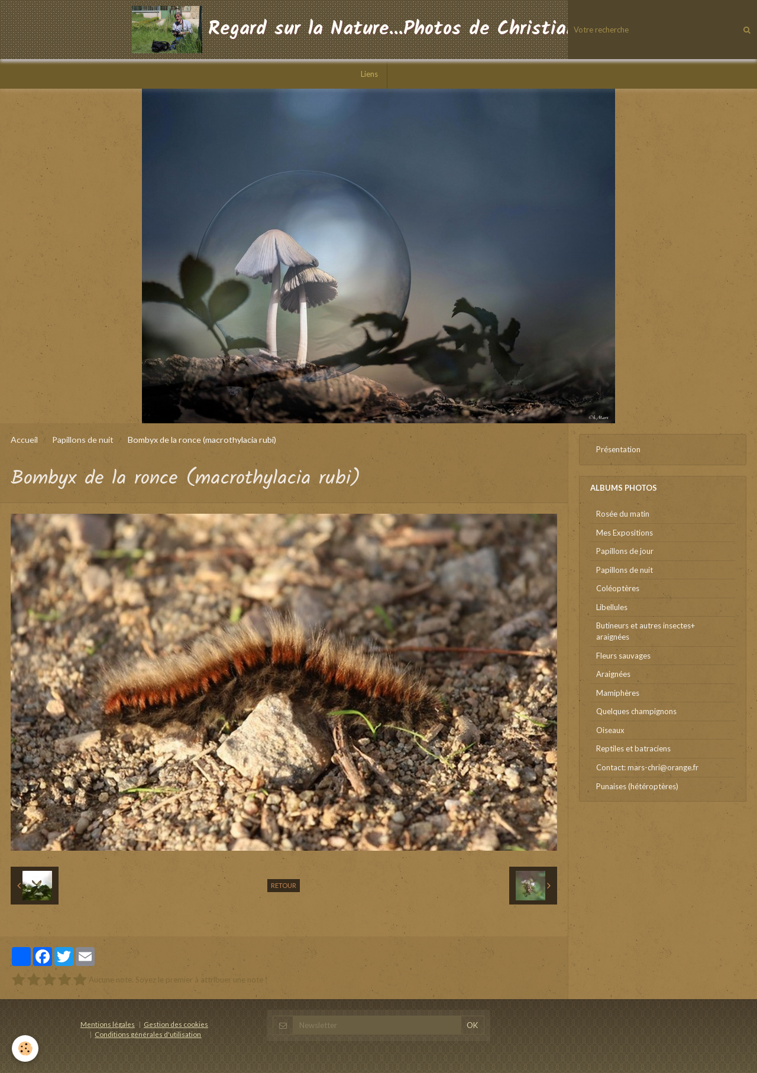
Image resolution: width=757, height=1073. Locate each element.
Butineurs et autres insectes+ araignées (645, 631)
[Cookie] (25, 1048)
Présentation (618, 449)
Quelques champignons (636, 711)
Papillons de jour (625, 551)
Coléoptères (617, 588)
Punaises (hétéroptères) (637, 786)
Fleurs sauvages (623, 655)
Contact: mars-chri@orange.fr (647, 767)
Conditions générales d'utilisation (148, 1034)
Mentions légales (107, 1024)
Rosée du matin (622, 513)
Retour (283, 885)
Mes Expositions (624, 532)
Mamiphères (617, 693)
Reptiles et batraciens (633, 748)
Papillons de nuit (83, 440)
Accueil (24, 440)
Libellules (611, 607)
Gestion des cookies (176, 1024)
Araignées (613, 674)
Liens (369, 74)
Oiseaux (610, 730)
